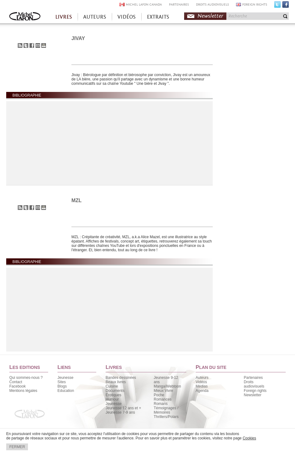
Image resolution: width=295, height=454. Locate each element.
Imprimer (43, 45)
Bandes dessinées (121, 377)
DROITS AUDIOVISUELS (212, 4)
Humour (112, 399)
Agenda (202, 390)
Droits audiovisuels (254, 384)
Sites (61, 382)
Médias (202, 386)
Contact (15, 382)
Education (65, 390)
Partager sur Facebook (32, 45)
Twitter (277, 6)
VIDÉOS (126, 17)
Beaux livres (116, 382)
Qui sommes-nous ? (26, 377)
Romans (161, 404)
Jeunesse (65, 377)
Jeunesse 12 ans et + (123, 408)
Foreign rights (255, 390)
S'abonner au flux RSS (20, 45)
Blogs (62, 386)
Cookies (249, 438)
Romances (162, 399)
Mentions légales (23, 390)
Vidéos (201, 382)
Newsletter (210, 16)
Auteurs (202, 377)
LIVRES (63, 17)
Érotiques (113, 395)
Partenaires (253, 377)
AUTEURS (94, 17)
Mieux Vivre (163, 390)
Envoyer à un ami (37, 45)
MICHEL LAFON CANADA (144, 4)
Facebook (285, 6)
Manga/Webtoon (167, 386)
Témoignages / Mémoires (166, 410)
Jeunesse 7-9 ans (120, 412)
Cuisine (112, 386)
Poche (159, 395)
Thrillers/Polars (166, 417)
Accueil (24, 17)
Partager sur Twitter (26, 45)
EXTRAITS (158, 17)
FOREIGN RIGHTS (254, 4)
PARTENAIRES (179, 4)
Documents (115, 390)
